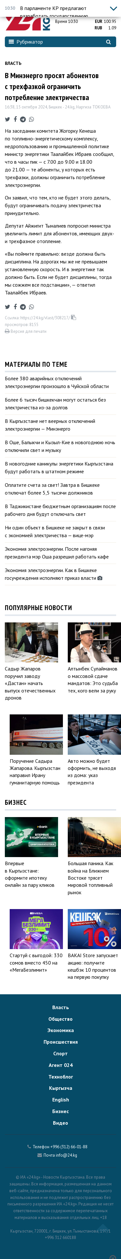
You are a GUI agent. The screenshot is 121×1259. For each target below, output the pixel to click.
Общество (60, 1019)
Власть (13, 63)
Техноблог (60, 1076)
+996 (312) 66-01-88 (68, 1147)
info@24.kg (66, 1155)
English (60, 1099)
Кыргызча (60, 1088)
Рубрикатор (26, 41)
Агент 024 (61, 1065)
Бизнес (60, 1111)
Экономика (60, 1030)
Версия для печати (25, 331)
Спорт (60, 1053)
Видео (60, 1123)
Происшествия (61, 1042)
